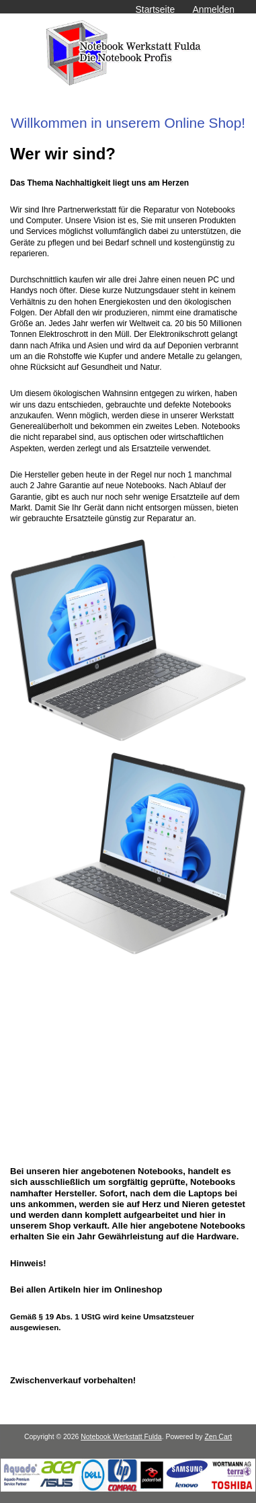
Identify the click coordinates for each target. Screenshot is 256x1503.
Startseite (155, 9)
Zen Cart (218, 1436)
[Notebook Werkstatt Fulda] (128, 1488)
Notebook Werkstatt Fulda (121, 1436)
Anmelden (213, 9)
